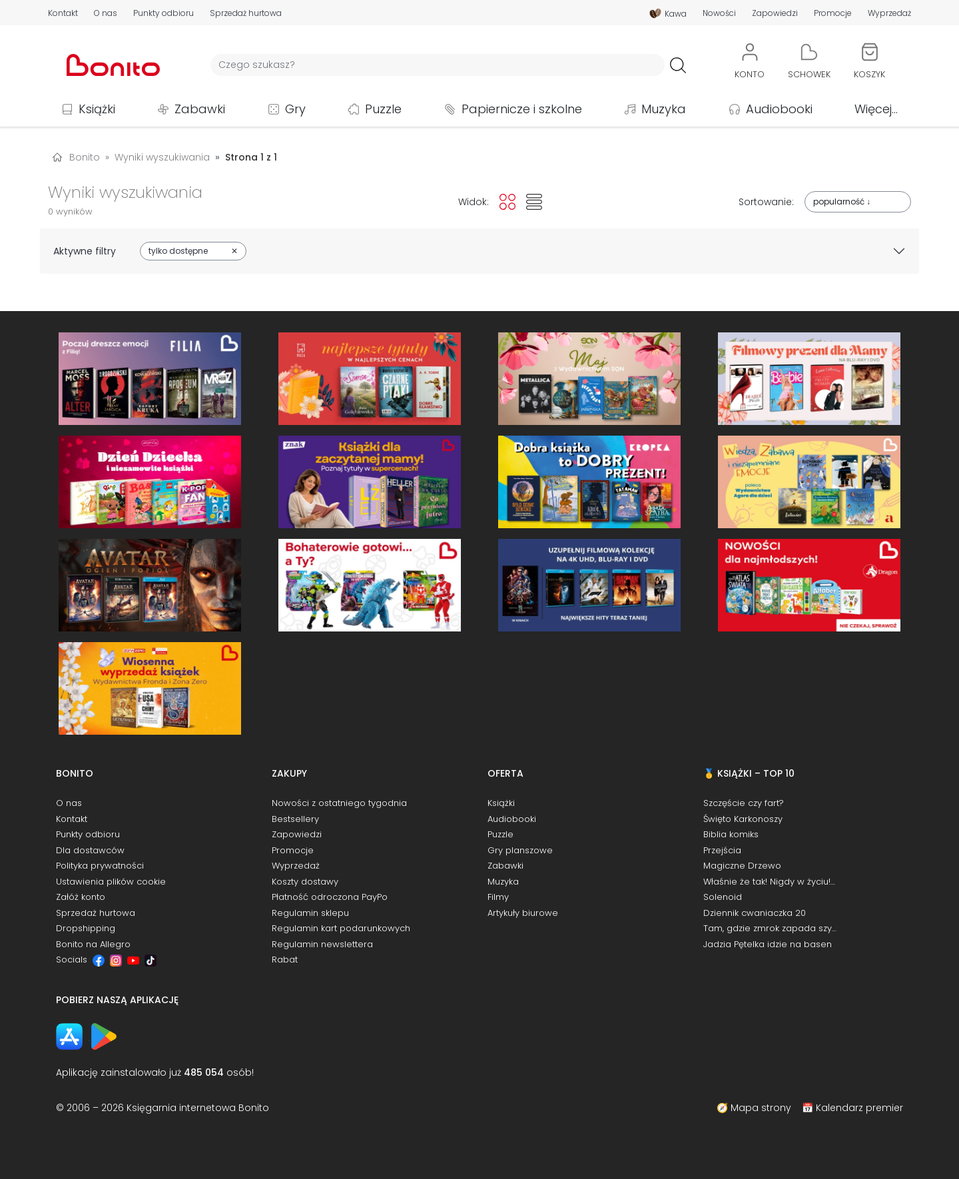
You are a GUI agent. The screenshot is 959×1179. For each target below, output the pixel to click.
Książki (97, 109)
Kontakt (63, 13)
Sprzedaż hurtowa (246, 13)
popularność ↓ (841, 201)
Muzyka (663, 109)
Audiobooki (779, 109)
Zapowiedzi (775, 13)
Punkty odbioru (163, 13)
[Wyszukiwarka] (437, 65)
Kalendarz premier (859, 1107)
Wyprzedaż (889, 13)
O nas (105, 13)
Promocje (833, 13)
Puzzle (383, 109)
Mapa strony (761, 1107)
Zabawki (199, 109)
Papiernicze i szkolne (522, 109)
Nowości (719, 13)
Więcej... (876, 109)
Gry (295, 109)
